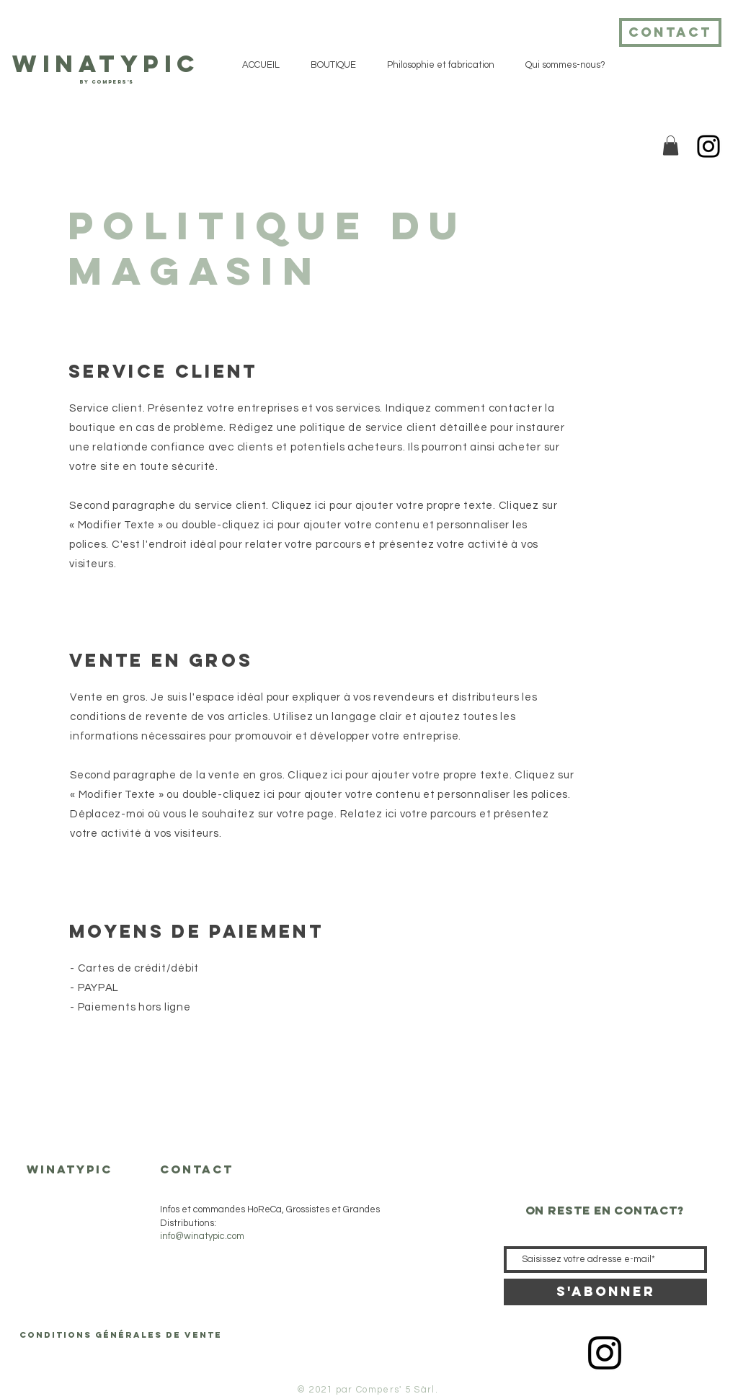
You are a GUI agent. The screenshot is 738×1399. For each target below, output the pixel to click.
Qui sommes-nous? (67, 1290)
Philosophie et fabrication (79, 1263)
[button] (670, 145)
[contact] (670, 32)
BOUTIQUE (50, 1237)
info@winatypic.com (202, 1236)
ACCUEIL (46, 1210)
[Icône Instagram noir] (604, 1353)
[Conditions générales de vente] (121, 1334)
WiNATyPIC (106, 64)
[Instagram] (708, 146)
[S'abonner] (605, 1292)
